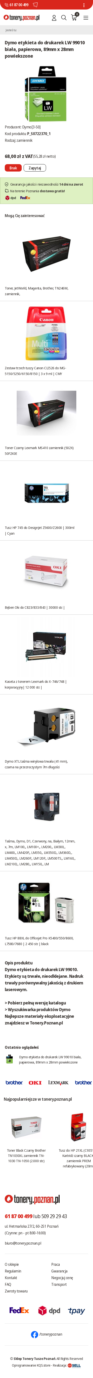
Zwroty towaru (16, 1291)
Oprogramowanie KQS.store (31, 1365)
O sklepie (12, 1264)
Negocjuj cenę (62, 1277)
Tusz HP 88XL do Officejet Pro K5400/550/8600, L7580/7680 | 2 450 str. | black (39, 941)
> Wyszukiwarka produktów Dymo (37, 1009)
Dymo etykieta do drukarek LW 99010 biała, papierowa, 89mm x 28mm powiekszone (50, 1059)
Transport (59, 1284)
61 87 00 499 (19, 4)
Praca (55, 1264)
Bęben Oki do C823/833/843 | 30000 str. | (35, 607)
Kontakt (11, 1277)
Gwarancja (59, 1271)
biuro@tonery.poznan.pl (23, 1243)
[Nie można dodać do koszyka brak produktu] (13, 168)
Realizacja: (67, 1365)
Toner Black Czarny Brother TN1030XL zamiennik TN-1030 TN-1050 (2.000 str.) (26, 1155)
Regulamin (13, 1271)
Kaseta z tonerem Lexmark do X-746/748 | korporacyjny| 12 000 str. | (36, 684)
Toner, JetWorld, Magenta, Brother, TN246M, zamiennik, (36, 291)
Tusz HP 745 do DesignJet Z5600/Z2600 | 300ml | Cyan (39, 530)
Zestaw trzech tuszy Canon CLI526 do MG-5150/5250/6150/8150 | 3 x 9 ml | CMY (35, 370)
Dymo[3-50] (31, 127)
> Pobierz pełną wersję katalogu (35, 1003)
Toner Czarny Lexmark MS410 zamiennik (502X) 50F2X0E (39, 450)
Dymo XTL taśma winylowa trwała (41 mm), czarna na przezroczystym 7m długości (36, 764)
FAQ (8, 1284)
